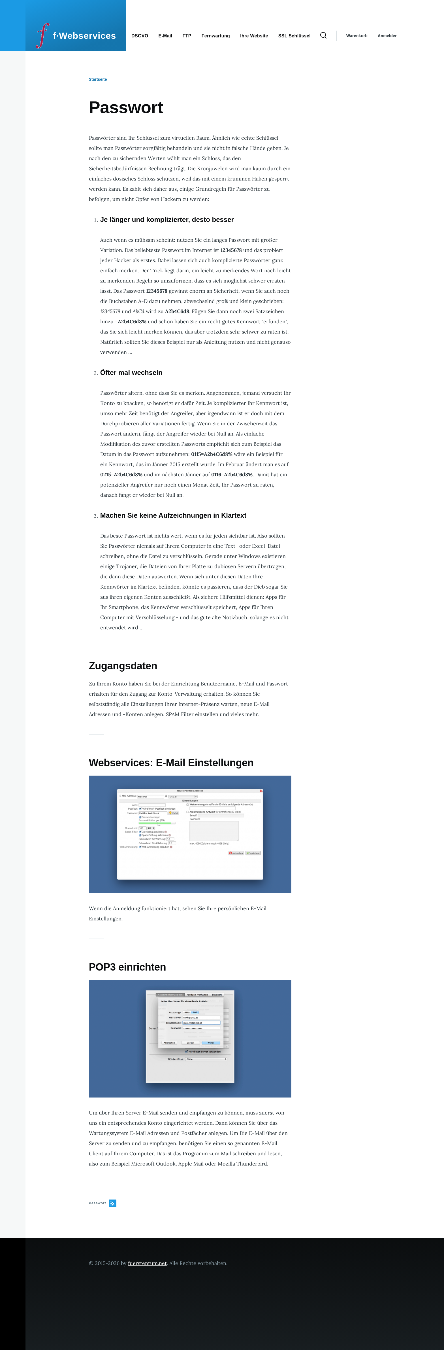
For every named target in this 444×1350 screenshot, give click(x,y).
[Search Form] (323, 35)
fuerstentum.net (147, 1263)
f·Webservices (84, 36)
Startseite (98, 79)
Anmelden (388, 35)
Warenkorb (357, 35)
